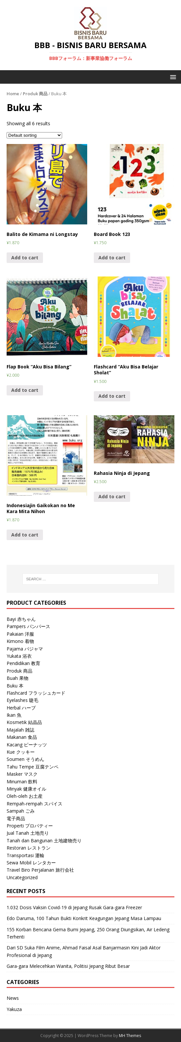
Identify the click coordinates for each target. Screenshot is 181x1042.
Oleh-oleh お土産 (25, 796)
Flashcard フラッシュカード (36, 693)
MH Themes (130, 1035)
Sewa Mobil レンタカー (31, 862)
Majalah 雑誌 (20, 730)
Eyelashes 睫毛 (22, 700)
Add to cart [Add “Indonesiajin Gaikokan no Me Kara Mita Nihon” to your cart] (24, 535)
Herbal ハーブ (21, 708)
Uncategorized (22, 877)
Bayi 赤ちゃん (21, 619)
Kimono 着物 (20, 641)
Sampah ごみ (21, 811)
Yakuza (14, 1009)
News (13, 998)
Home (13, 94)
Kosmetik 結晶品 (24, 722)
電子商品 (16, 818)
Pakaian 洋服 (20, 634)
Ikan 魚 (14, 715)
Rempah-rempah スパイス (34, 803)
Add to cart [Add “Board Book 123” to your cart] (112, 257)
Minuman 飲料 (22, 781)
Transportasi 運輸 (25, 855)
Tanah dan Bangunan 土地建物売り (44, 840)
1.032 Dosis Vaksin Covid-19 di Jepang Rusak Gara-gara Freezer (74, 907)
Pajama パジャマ (25, 649)
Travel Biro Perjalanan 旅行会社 (40, 870)
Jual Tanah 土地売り (28, 833)
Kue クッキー (21, 752)
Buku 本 (15, 685)
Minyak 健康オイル (26, 789)
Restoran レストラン (29, 848)
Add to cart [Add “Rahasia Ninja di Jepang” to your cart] (112, 496)
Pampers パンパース (28, 626)
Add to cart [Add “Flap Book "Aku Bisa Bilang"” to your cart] (24, 390)
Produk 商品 (35, 94)
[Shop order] (34, 135)
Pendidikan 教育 (23, 663)
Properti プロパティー (30, 826)
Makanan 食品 (22, 737)
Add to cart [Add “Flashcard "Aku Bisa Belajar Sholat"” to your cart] (112, 396)
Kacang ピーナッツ (27, 744)
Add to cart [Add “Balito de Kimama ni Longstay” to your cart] (24, 257)
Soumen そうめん (25, 759)
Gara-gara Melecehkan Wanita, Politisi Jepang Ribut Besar (68, 966)
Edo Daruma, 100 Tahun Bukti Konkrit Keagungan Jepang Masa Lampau (84, 918)
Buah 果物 (17, 678)
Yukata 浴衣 (19, 656)
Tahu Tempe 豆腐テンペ (32, 767)
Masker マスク (22, 774)
